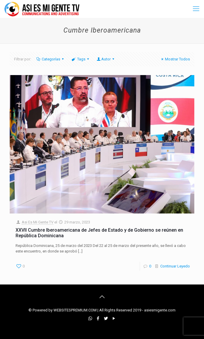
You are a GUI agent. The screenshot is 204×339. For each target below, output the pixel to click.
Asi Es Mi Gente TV (37, 222)
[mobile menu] (196, 9)
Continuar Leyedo (175, 266)
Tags (80, 59)
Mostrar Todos (175, 59)
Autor (106, 59)
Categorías (50, 59)
